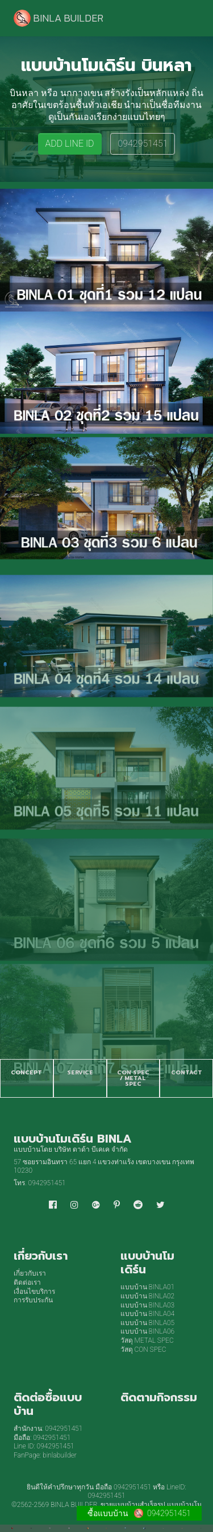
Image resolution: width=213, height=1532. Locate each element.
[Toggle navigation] (183, 18)
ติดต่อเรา (27, 1282)
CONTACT (186, 1072)
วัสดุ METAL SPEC (147, 1340)
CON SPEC (133, 1072)
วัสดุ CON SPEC (143, 1350)
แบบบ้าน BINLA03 (147, 1305)
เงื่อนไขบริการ (34, 1292)
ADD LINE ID (69, 143)
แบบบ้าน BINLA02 (147, 1296)
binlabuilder (60, 1455)
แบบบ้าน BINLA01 (147, 1287)
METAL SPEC (135, 1081)
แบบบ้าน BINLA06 (147, 1331)
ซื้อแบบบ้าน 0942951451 (139, 1513)
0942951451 (143, 143)
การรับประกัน (33, 1300)
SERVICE (80, 1072)
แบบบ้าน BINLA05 (147, 1323)
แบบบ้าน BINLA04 (147, 1314)
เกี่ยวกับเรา (30, 1273)
